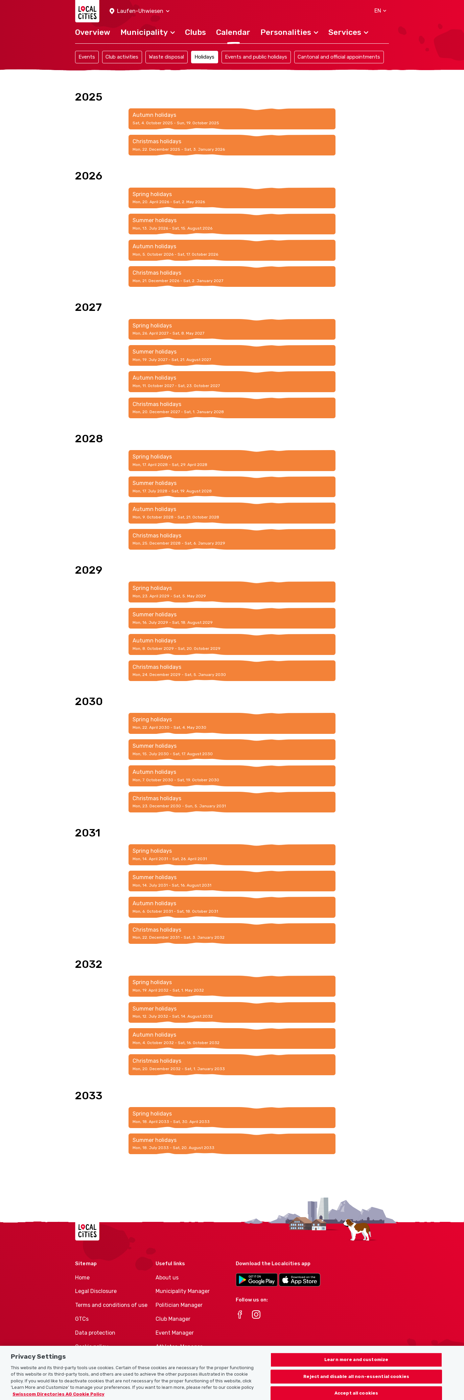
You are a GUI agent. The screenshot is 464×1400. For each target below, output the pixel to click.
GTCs (82, 1319)
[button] (139, 11)
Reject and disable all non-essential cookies (356, 1381)
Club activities (122, 57)
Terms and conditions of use (111, 1305)
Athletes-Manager (179, 1346)
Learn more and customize (356, 1365)
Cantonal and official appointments (339, 57)
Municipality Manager (183, 1291)
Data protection (95, 1333)
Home (82, 1277)
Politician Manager (179, 1305)
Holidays (204, 57)
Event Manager (175, 1333)
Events (86, 57)
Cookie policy (91, 1346)
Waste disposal (166, 57)
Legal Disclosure (96, 1291)
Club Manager (173, 1319)
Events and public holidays (256, 57)
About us (167, 1277)
